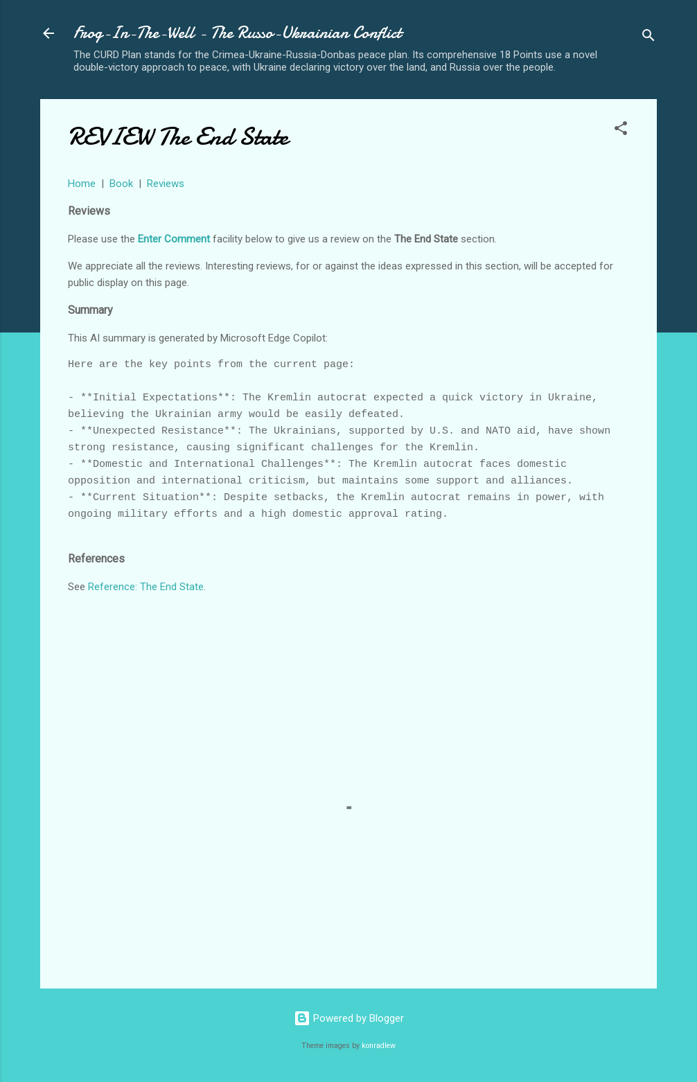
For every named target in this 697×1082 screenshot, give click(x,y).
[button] (620, 130)
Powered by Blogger (349, 1018)
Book (121, 183)
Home (82, 183)
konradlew (379, 1045)
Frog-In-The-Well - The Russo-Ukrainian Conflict (237, 32)
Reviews (165, 183)
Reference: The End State (146, 586)
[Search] (648, 38)
